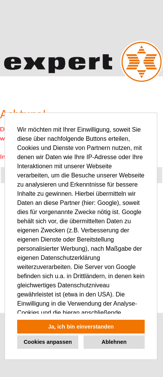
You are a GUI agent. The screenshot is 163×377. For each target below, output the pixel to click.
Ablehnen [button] (114, 342)
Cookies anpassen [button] (48, 342)
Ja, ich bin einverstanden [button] (81, 327)
